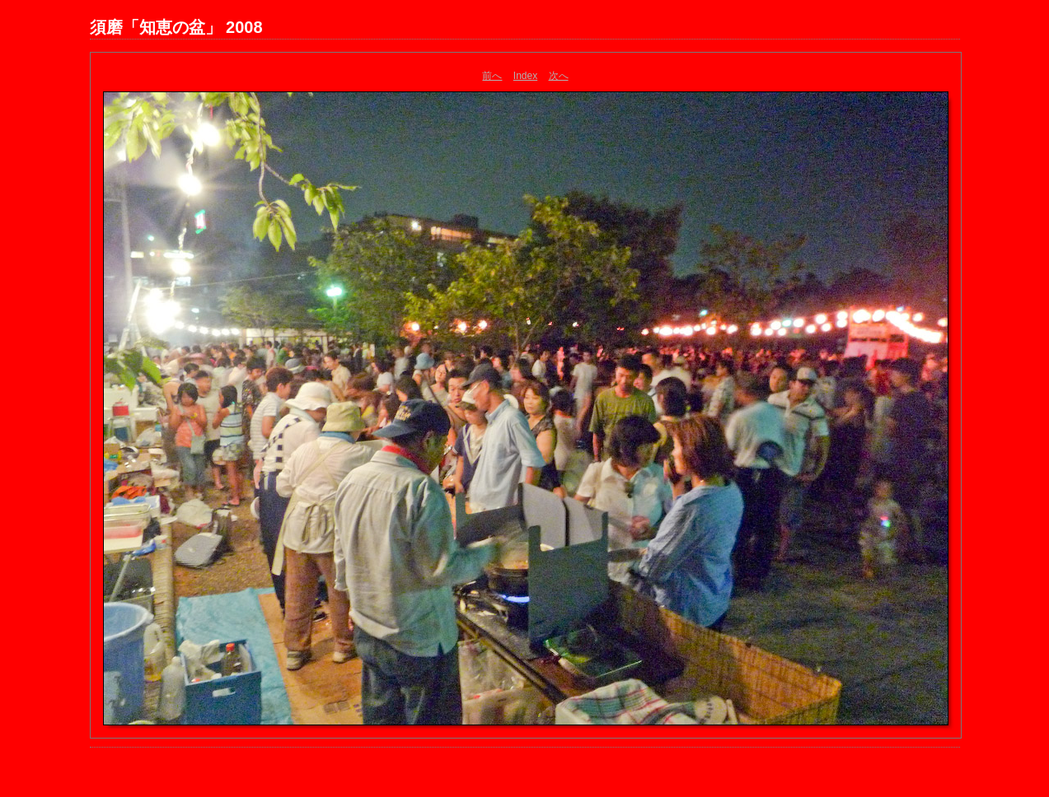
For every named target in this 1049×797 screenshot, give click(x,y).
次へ (559, 76)
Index (525, 76)
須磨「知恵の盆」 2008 (176, 27)
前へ (492, 76)
